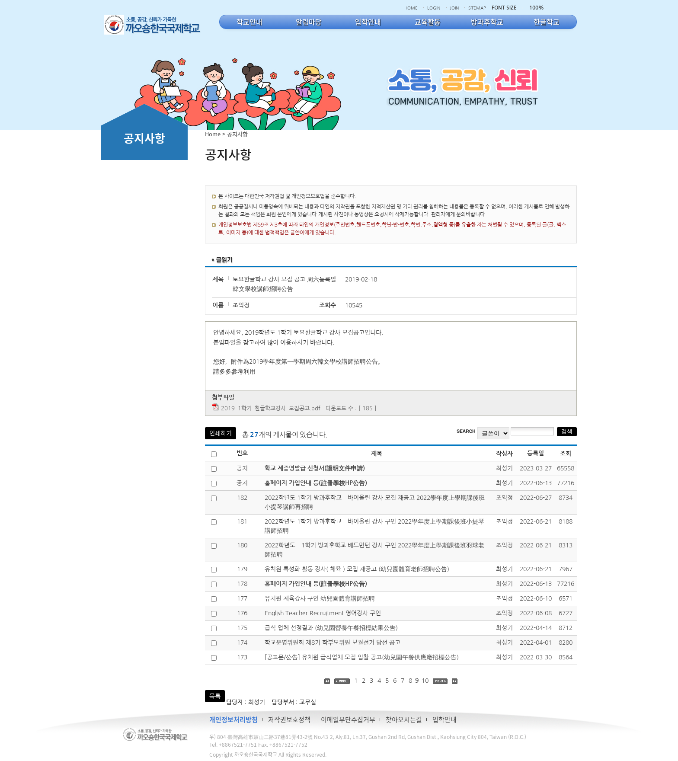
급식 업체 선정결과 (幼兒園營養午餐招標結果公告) (331, 628)
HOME (411, 8)
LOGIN (433, 8)
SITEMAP (477, 8)
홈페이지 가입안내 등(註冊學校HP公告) (316, 483)
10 (425, 681)
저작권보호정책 (289, 719)
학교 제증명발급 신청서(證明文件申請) (315, 468)
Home (213, 134)
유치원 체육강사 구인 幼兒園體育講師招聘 (320, 598)
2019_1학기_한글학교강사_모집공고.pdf (270, 408)
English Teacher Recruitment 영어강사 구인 (323, 613)
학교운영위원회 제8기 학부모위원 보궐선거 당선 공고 (332, 642)
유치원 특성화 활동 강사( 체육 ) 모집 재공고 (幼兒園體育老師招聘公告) (357, 569)
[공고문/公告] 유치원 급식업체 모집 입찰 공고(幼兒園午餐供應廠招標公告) (362, 657)
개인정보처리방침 (233, 719)
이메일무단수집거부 (348, 719)
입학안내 (444, 719)
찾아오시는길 (404, 719)
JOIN (454, 8)
